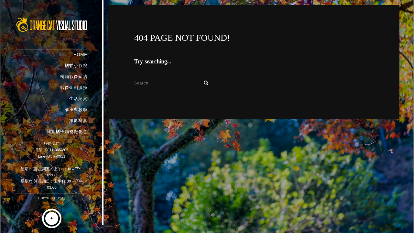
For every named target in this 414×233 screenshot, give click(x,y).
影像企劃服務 (73, 87)
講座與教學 (76, 109)
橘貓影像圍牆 (73, 76)
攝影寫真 (78, 120)
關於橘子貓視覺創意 (67, 131)
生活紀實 (78, 98)
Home (80, 54)
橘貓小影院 (76, 65)
